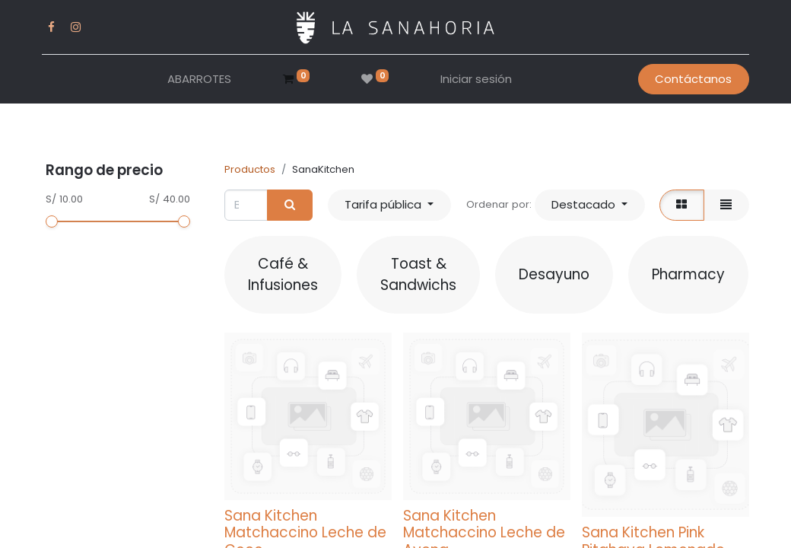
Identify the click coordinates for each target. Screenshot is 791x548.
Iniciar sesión (476, 79)
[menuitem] (199, 79)
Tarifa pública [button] (384, 204)
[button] (590, 205)
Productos (249, 169)
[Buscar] (289, 205)
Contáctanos (693, 79)
